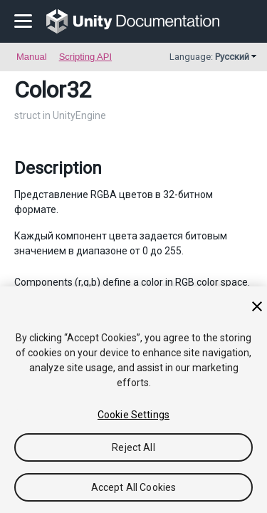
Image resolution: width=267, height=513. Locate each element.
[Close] (257, 306)
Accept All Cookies (134, 487)
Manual (31, 56)
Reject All (133, 447)
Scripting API (85, 56)
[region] (133, 399)
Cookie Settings (133, 414)
